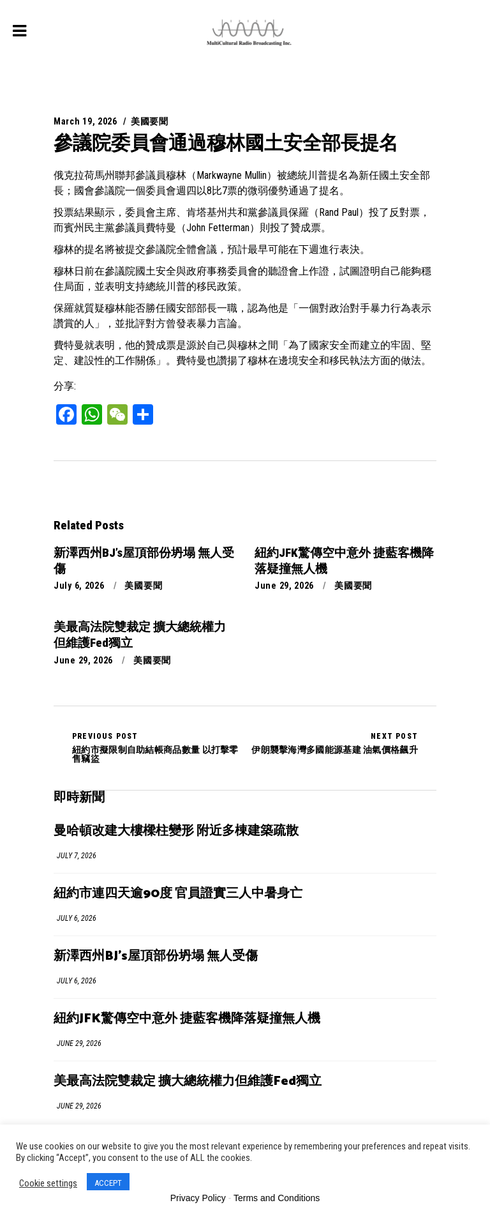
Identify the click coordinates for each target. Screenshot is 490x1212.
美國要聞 (149, 121)
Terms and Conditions (277, 1198)
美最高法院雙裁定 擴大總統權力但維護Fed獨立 (188, 1081)
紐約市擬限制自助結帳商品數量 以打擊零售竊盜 (158, 748)
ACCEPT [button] (108, 1183)
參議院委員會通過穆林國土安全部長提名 (226, 143)
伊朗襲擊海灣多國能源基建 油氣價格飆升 (334, 743)
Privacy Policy (198, 1198)
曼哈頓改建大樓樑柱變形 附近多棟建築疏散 (176, 831)
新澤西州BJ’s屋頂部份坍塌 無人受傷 (156, 956)
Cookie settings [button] (48, 1183)
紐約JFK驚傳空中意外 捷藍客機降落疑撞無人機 (187, 1018)
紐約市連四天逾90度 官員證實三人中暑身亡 (178, 893)
